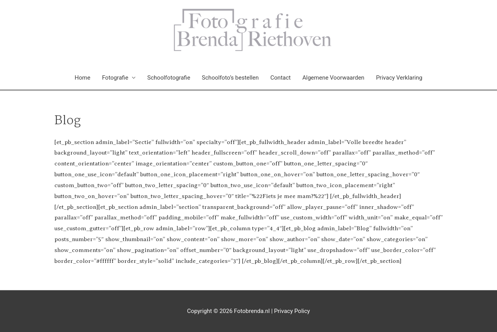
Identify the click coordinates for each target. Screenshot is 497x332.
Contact (280, 77)
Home (82, 77)
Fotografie (115, 77)
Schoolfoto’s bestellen (230, 77)
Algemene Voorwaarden (333, 77)
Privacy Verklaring (399, 77)
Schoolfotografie (168, 77)
